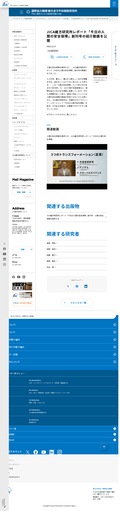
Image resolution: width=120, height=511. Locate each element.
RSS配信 (16, 151)
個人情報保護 (7, 468)
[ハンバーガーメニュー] (114, 3)
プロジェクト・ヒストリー (22, 102)
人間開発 (17, 43)
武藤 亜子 (52, 255)
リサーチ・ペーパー (20, 74)
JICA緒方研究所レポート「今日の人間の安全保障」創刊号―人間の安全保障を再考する (77, 217)
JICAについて (9, 324)
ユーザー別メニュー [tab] (13, 373)
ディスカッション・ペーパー (22, 79)
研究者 (14, 118)
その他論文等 (18, 114)
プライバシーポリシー (11, 464)
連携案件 (17, 62)
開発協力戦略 (18, 55)
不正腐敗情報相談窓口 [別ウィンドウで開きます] (11, 477)
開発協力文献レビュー (21, 95)
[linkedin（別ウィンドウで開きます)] (4, 259)
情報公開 (5, 472)
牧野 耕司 (52, 249)
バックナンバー (27, 197)
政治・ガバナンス (19, 36)
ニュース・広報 (10, 354)
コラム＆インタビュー (21, 134)
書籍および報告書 (19, 91)
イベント (17, 137)
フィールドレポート (20, 106)
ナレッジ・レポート (20, 99)
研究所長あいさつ (19, 159)
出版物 (14, 70)
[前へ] (112, 18)
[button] (22, 192)
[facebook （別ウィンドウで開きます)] (35, 452)
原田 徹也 (52, 261)
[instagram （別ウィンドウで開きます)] (59, 452)
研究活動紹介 (17, 31)
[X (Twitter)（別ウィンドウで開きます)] (4, 244)
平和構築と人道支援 (20, 47)
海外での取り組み (11, 339)
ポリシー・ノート (19, 88)
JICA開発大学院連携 (20, 66)
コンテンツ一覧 (9, 428)
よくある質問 (8, 434)
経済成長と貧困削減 (20, 40)
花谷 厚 (52, 267)
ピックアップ (18, 58)
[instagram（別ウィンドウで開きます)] (4, 264)
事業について (8, 332)
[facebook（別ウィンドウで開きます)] (4, 249)
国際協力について (11, 361)
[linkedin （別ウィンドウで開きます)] (51, 452)
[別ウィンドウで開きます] (68, 286)
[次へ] (116, 18)
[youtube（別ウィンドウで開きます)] (4, 254)
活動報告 (17, 163)
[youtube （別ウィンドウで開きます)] (43, 452)
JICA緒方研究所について (21, 155)
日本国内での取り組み (13, 347)
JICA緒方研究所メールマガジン (22, 146)
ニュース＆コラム (18, 122)
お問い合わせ (8, 439)
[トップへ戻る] (104, 446)
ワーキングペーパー (20, 84)
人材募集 (17, 167)
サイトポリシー (8, 460)
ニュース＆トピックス (21, 126)
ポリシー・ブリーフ (20, 110)
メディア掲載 (18, 130)
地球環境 (17, 51)
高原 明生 (52, 243)
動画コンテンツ (19, 141)
